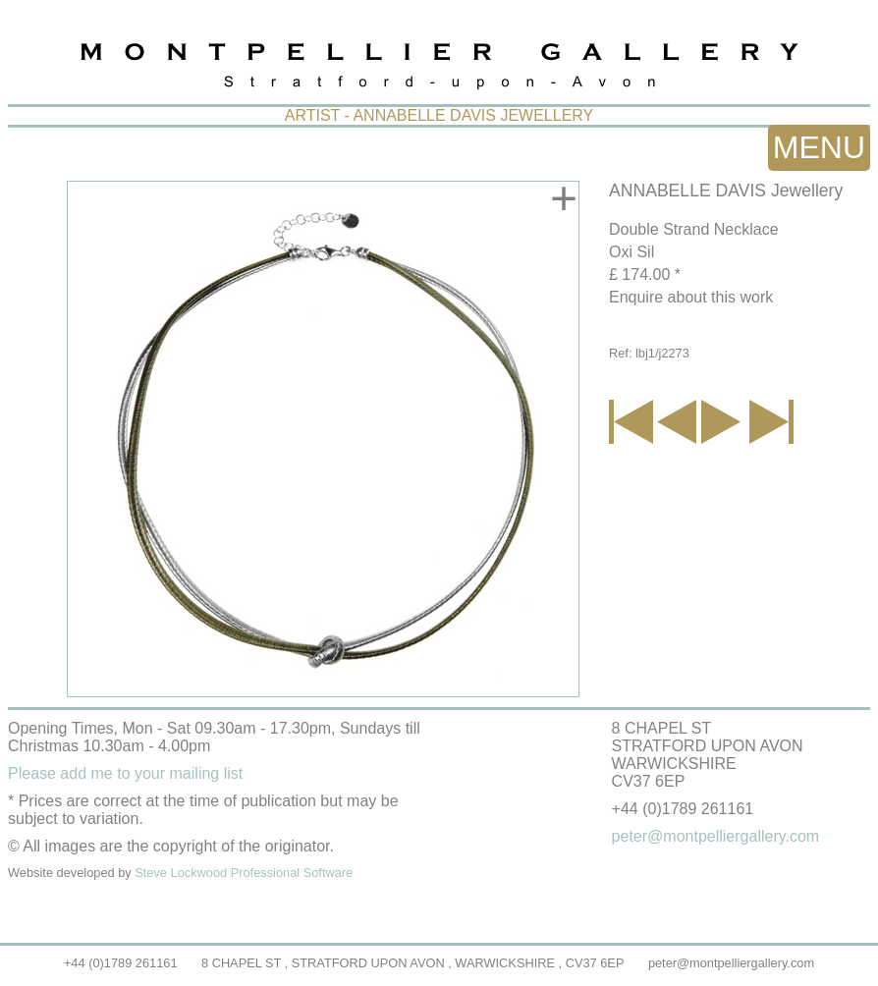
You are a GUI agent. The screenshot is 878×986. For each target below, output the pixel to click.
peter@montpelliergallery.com (731, 963)
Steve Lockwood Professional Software (244, 872)
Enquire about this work (691, 297)
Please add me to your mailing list (125, 773)
